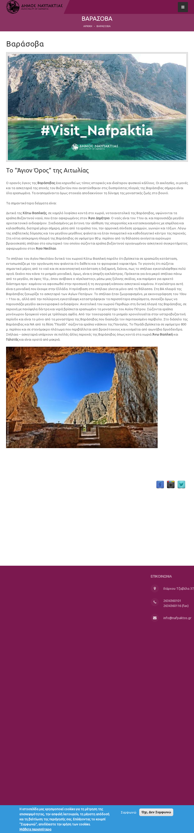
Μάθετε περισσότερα (35, 829)
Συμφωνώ (128, 812)
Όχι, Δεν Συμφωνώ (156, 812)
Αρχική (87, 26)
